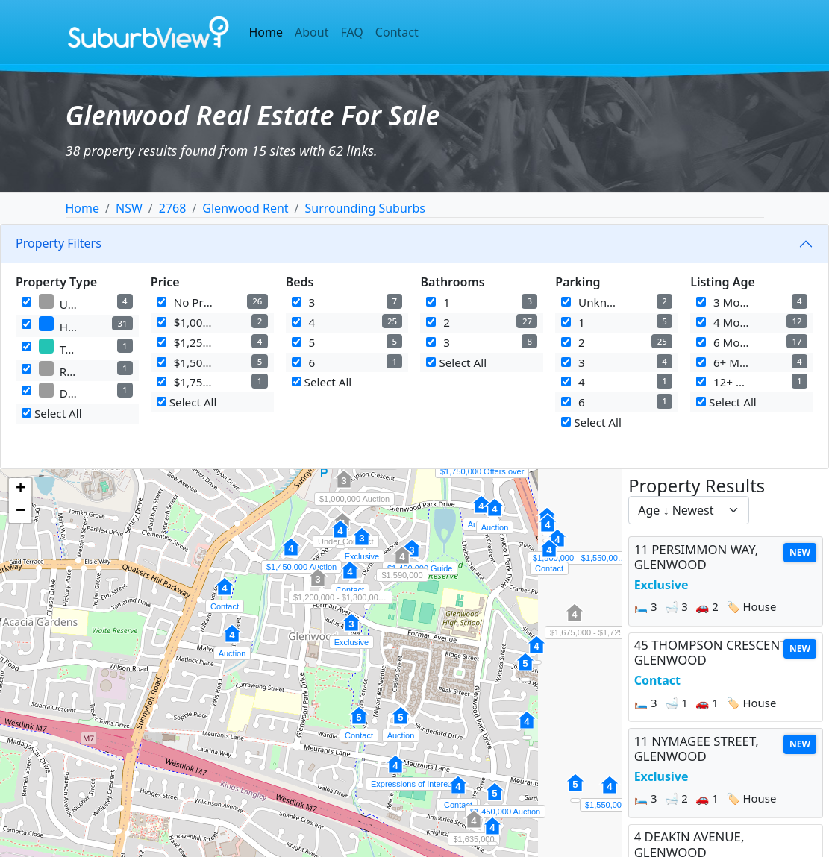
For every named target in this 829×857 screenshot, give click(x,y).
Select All (52, 413)
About (311, 32)
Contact (397, 32)
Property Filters (58, 243)
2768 (173, 208)
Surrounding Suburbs (365, 208)
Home (266, 32)
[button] (362, 544)
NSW (129, 208)
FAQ (351, 32)
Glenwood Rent (245, 208)
